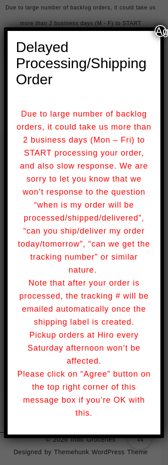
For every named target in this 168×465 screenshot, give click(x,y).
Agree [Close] (160, 31)
